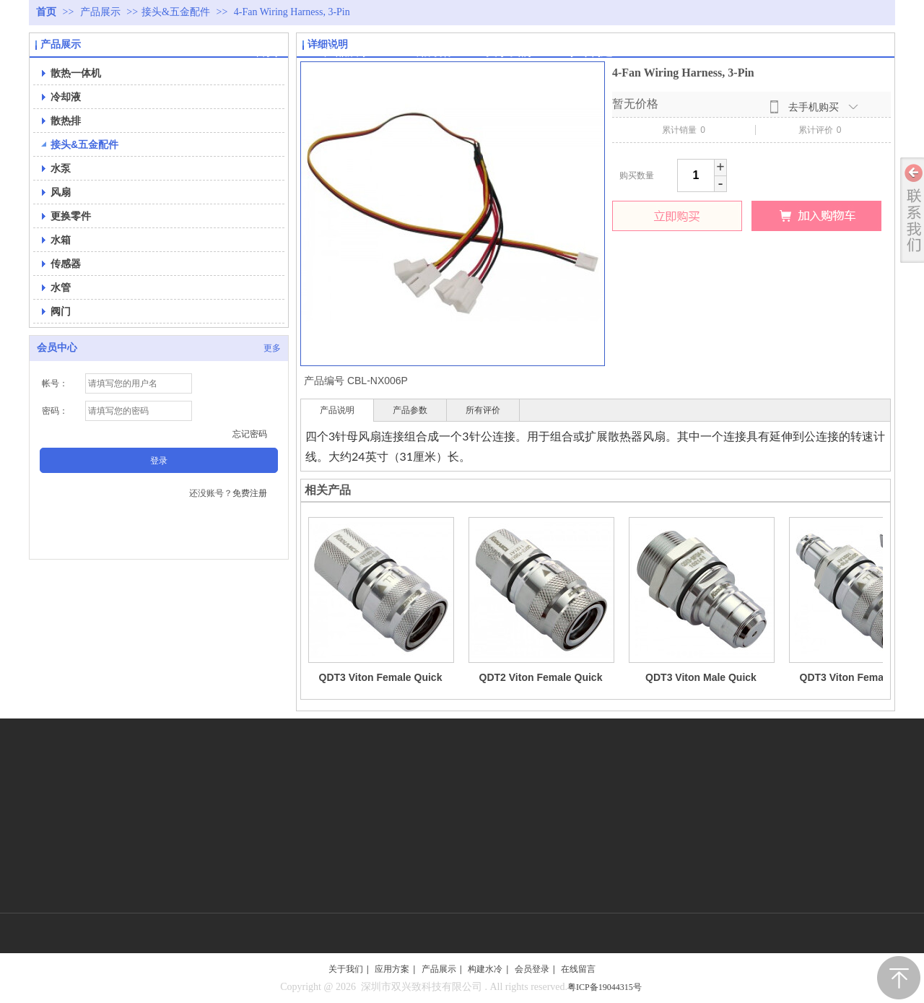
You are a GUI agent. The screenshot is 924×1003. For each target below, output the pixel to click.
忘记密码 (249, 434)
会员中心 (57, 347)
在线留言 (578, 969)
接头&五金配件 (175, 11)
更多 (272, 348)
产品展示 (101, 11)
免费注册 (249, 493)
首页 (46, 11)
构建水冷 (485, 969)
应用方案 (392, 969)
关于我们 (345, 969)
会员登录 (532, 969)
